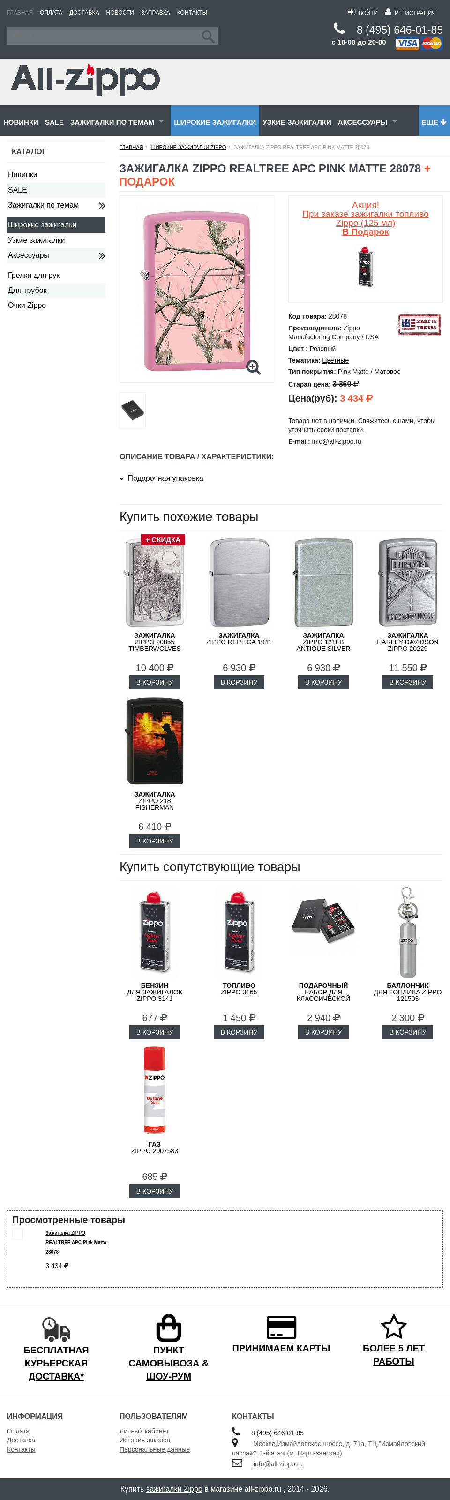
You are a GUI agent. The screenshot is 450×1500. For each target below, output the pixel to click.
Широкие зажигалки (215, 122)
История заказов (145, 1440)
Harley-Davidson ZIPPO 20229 (407, 642)
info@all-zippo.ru (278, 1464)
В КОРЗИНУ (154, 682)
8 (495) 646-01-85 (400, 30)
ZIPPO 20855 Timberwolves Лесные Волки (154, 645)
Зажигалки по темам (112, 122)
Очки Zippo (27, 305)
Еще (434, 122)
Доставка (84, 12)
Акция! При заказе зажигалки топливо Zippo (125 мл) (365, 218)
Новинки (20, 122)
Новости (120, 12)
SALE (54, 122)
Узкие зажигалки (296, 122)
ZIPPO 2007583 (154, 1148)
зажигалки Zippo (174, 1489)
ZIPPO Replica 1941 (239, 639)
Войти (363, 13)
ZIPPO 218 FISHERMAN (154, 801)
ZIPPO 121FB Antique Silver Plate (324, 645)
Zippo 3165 (239, 989)
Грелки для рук (34, 275)
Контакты (192, 12)
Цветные (335, 360)
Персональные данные (155, 1449)
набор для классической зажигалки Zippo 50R (323, 998)
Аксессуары (363, 122)
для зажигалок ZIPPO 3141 (154, 992)
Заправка (155, 12)
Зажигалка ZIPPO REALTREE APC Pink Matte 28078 (75, 1242)
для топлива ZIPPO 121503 (408, 992)
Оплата (51, 12)
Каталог (29, 152)
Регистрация (410, 13)
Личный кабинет (144, 1431)
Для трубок (27, 290)
